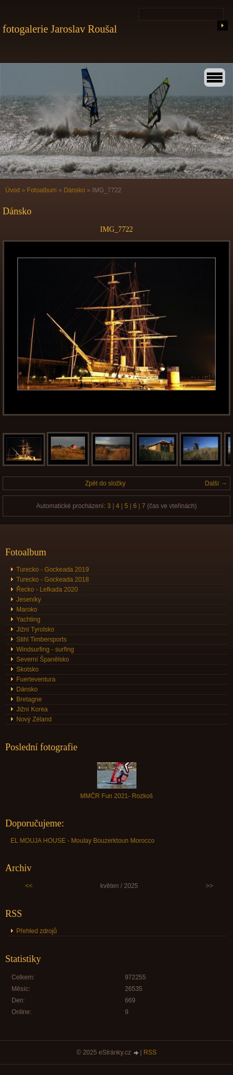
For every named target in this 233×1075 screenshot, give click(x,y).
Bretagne (29, 699)
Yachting (28, 619)
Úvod (12, 190)
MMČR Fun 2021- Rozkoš (116, 796)
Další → (216, 483)
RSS (150, 1052)
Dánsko (75, 190)
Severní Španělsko (42, 659)
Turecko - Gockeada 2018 (52, 579)
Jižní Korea (32, 709)
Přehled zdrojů (36, 931)
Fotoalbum (42, 190)
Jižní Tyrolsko (35, 629)
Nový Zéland (33, 719)
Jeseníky (28, 599)
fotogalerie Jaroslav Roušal (60, 29)
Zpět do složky (105, 483)
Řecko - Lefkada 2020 (47, 589)
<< (29, 886)
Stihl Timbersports (41, 639)
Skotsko (27, 669)
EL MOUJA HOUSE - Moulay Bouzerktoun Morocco (82, 840)
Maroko (26, 609)
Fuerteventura (36, 679)
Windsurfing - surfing (45, 649)
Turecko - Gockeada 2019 (52, 569)
